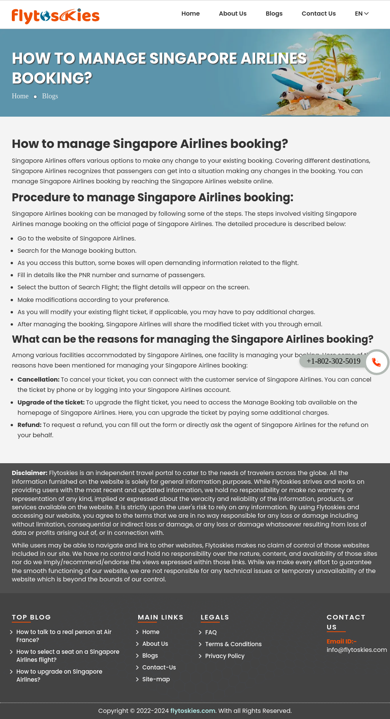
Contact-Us (159, 667)
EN (362, 13)
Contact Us (319, 13)
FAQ (211, 632)
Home (190, 13)
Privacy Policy (225, 656)
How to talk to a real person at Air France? (64, 636)
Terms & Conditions (233, 644)
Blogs (274, 13)
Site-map (156, 679)
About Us (233, 13)
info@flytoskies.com (357, 650)
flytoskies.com (193, 710)
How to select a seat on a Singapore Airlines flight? (68, 656)
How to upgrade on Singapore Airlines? (59, 676)
